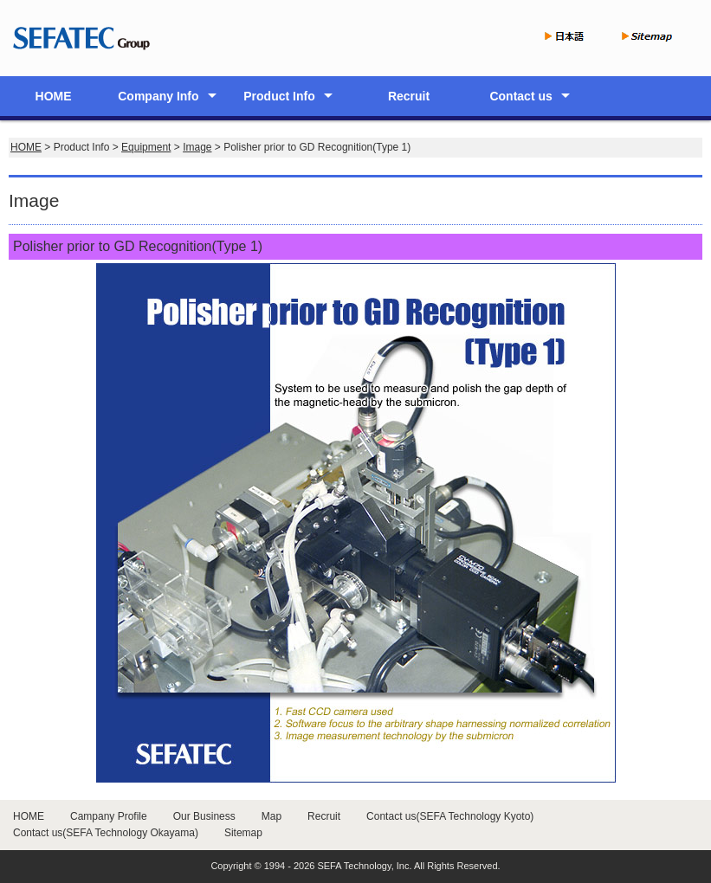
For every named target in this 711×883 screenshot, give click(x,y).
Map (271, 816)
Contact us (520, 96)
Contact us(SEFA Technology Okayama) (105, 833)
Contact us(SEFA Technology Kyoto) (449, 816)
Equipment (146, 147)
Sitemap (243, 833)
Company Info (158, 96)
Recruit (409, 96)
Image (197, 147)
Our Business (204, 816)
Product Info (278, 96)
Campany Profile (108, 816)
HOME (54, 96)
